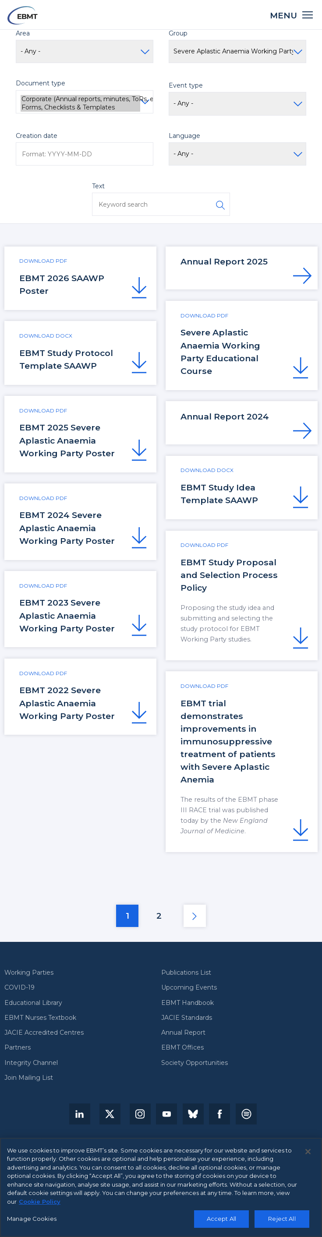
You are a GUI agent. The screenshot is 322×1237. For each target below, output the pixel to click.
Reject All (281, 1222)
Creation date (36, 136)
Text (98, 186)
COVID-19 (19, 987)
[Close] (308, 1155)
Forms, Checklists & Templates (80, 107)
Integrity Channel (31, 1063)
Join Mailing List (28, 1078)
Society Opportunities (194, 1063)
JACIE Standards (186, 1018)
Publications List (186, 972)
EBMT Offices (182, 1047)
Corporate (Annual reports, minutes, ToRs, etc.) (80, 99)
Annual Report (183, 1032)
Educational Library (33, 1003)
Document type (40, 83)
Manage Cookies (32, 1222)
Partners (17, 1047)
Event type (186, 85)
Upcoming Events (189, 987)
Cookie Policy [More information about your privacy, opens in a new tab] (39, 1205)
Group (178, 33)
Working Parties (28, 972)
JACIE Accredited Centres (44, 1032)
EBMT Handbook (187, 1003)
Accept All (221, 1222)
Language (184, 136)
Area (23, 33)
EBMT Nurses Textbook (40, 1018)
